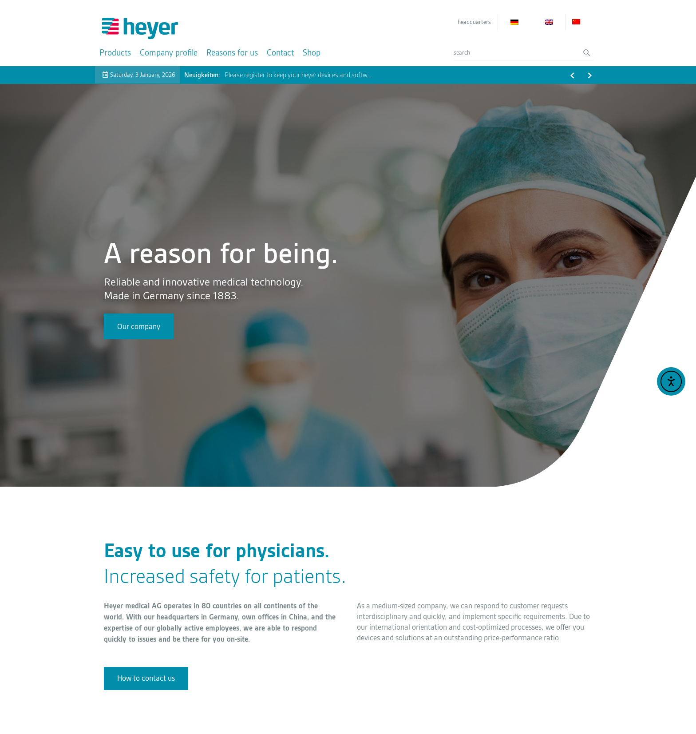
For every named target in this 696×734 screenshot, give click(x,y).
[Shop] (311, 53)
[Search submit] (588, 52)
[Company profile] (168, 53)
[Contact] (280, 53)
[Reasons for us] (232, 53)
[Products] (115, 53)
